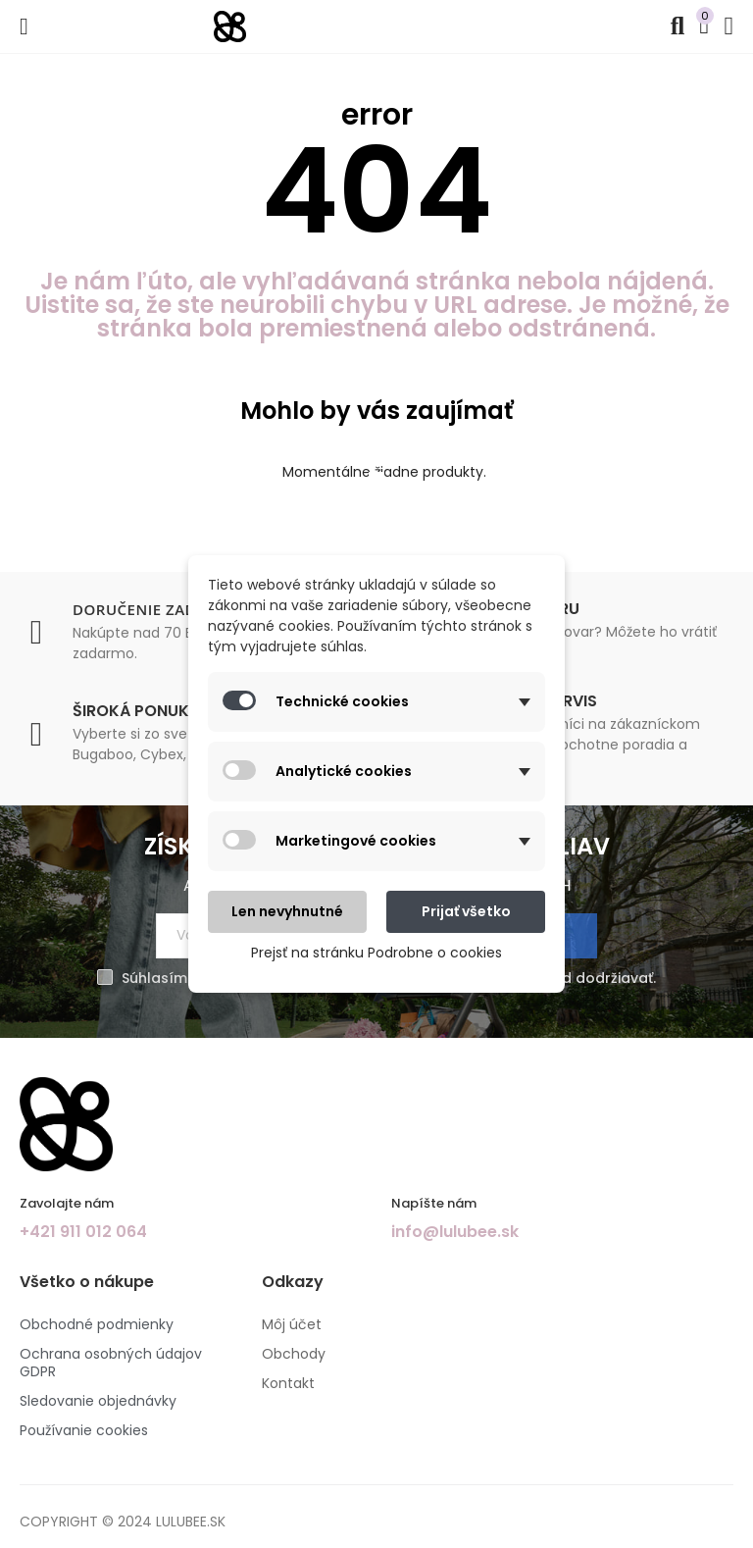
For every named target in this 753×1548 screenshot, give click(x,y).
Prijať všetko (466, 911)
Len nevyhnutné (287, 911)
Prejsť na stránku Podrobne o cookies (376, 952)
